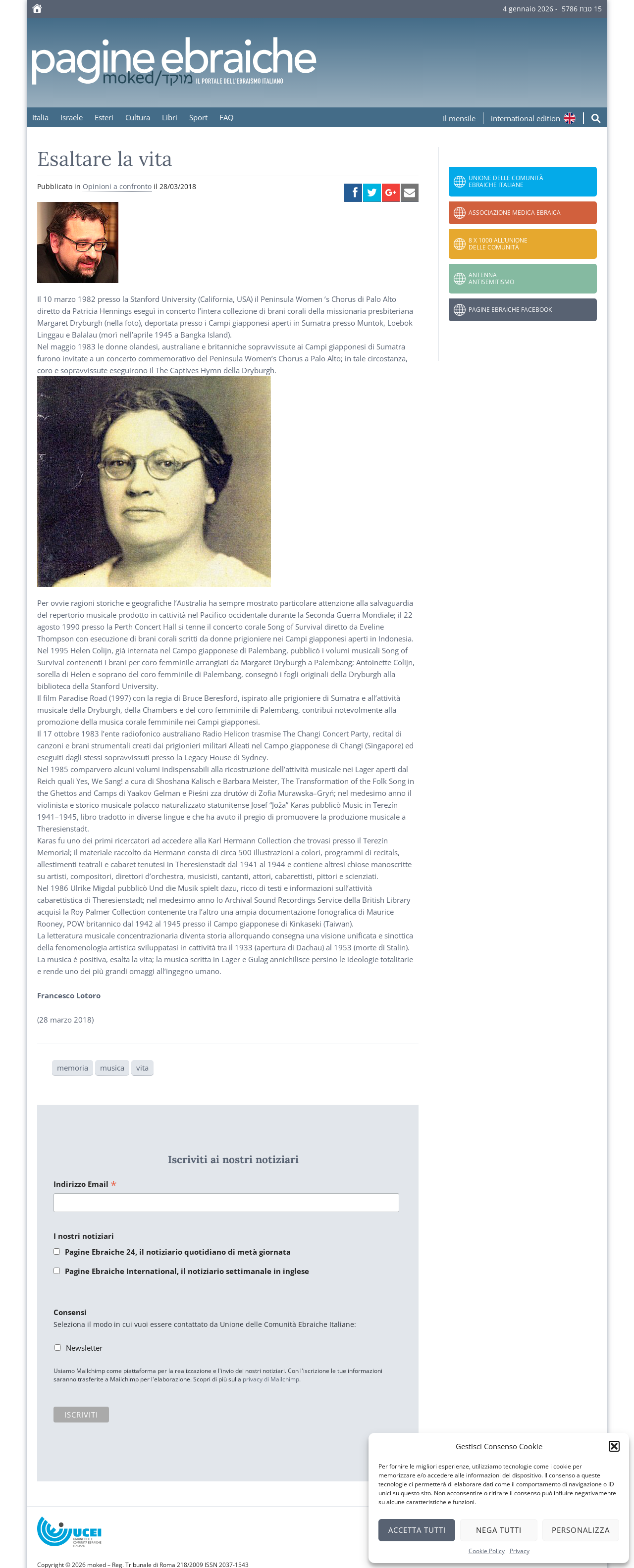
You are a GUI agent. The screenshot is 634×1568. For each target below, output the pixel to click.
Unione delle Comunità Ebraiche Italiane (506, 181)
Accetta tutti (417, 1530)
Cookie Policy (487, 1551)
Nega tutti (499, 1530)
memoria (72, 1068)
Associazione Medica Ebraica (515, 212)
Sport (198, 117)
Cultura (137, 117)
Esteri (104, 117)
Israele (71, 117)
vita (142, 1068)
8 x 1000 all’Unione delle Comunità (498, 243)
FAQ (226, 117)
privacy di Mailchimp (271, 1379)
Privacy (519, 1551)
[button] (614, 1446)
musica (112, 1068)
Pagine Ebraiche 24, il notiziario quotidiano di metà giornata (178, 1252)
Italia (40, 117)
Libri (169, 117)
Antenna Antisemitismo (491, 278)
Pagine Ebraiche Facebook (510, 309)
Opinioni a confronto (117, 186)
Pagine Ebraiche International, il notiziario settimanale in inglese (187, 1271)
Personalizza (581, 1530)
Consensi (70, 1312)
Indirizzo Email (85, 1184)
